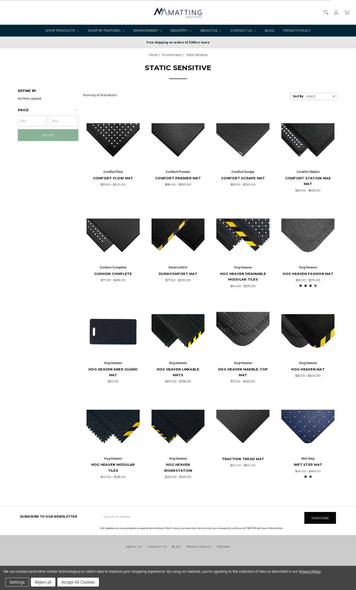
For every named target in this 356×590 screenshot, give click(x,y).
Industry (181, 30)
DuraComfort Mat (178, 274)
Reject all (43, 582)
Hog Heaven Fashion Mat (308, 274)
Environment (148, 30)
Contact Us (243, 30)
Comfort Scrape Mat (243, 178)
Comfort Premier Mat (178, 178)
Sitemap (223, 545)
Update (48, 135)
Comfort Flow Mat (113, 178)
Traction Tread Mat (243, 459)
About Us (211, 30)
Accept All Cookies (78, 582)
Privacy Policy (297, 30)
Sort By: (298, 96)
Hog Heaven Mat (308, 369)
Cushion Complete (113, 274)
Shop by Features (106, 30)
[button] (48, 110)
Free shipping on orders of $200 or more (178, 42)
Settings (17, 582)
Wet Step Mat (308, 465)
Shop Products (62, 30)
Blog (269, 30)
